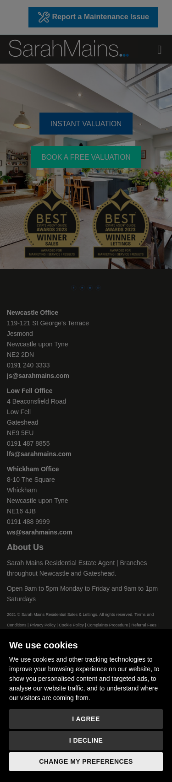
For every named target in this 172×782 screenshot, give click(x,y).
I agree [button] (86, 719)
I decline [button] (86, 740)
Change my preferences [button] (86, 761)
